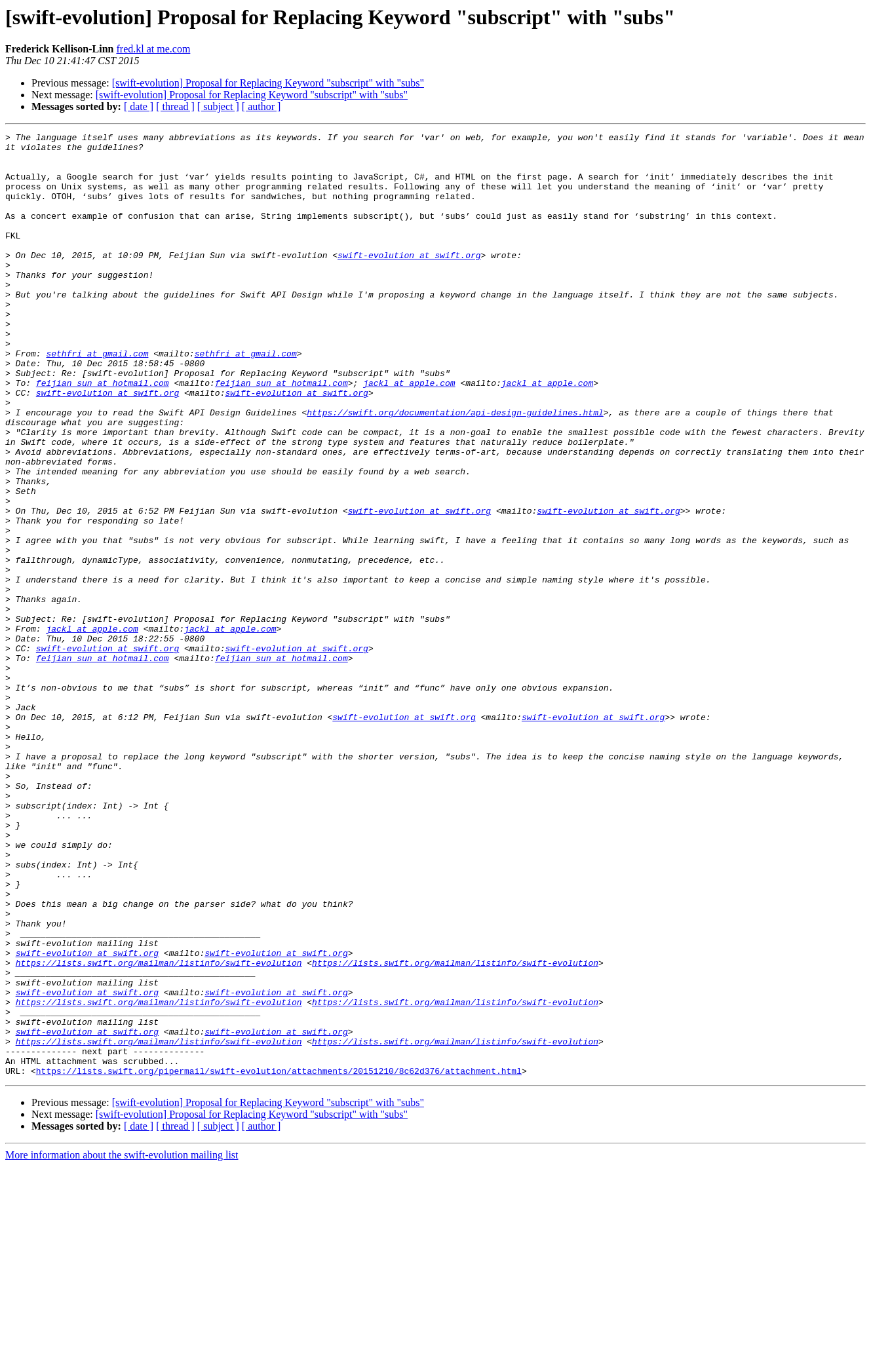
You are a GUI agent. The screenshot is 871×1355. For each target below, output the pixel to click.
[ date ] (138, 106)
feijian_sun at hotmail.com (102, 434)
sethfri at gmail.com (97, 398)
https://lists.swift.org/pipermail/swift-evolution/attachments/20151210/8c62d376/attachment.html (279, 1259)
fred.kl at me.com (153, 48)
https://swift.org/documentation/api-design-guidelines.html (455, 469)
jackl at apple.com (409, 434)
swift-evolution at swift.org (409, 280)
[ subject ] (218, 106)
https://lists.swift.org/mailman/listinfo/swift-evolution (159, 1130)
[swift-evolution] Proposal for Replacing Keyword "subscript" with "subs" (268, 82)
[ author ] (261, 106)
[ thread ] (175, 106)
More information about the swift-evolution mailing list (122, 1343)
